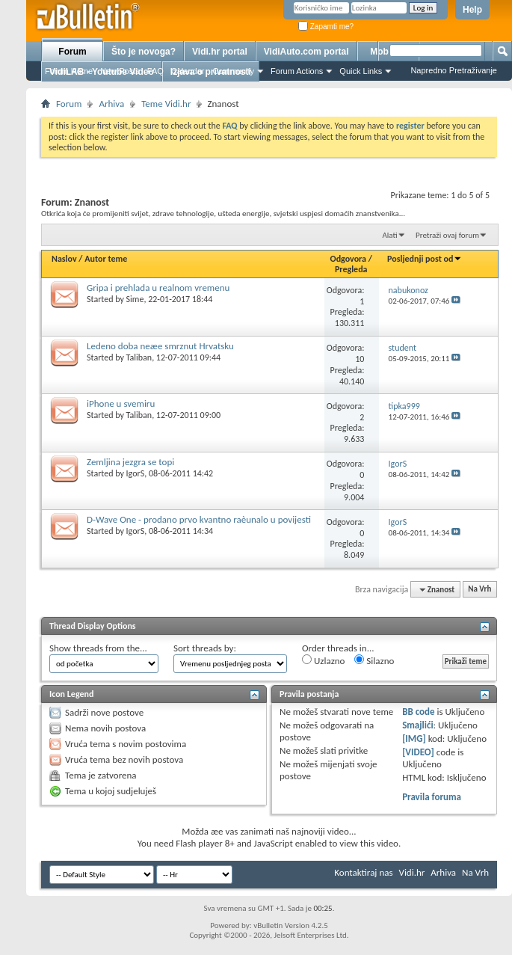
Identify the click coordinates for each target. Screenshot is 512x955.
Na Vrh (479, 590)
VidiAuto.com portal (306, 51)
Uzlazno (323, 660)
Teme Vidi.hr (166, 103)
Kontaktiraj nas (363, 872)
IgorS (135, 473)
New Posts (120, 71)
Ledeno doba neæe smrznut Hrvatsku (160, 345)
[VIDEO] (418, 752)
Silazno (374, 660)
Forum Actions (297, 71)
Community (233, 71)
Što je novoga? (143, 51)
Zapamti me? (326, 26)
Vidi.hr (412, 872)
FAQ (155, 71)
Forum (72, 51)
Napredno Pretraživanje (453, 70)
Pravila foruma (431, 796)
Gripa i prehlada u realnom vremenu (158, 287)
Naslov (64, 259)
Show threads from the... (98, 648)
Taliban (139, 357)
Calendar (188, 71)
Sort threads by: (204, 648)
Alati (389, 235)
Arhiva (111, 103)
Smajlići (417, 725)
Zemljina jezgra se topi (130, 461)
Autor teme (105, 259)
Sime (135, 299)
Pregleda (351, 269)
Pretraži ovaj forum (447, 235)
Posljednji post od (424, 259)
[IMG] (414, 738)
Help (472, 9)
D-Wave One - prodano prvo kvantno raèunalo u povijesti (199, 519)
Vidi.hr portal (219, 51)
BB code (418, 711)
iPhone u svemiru (121, 403)
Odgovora (348, 259)
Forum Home (69, 71)
